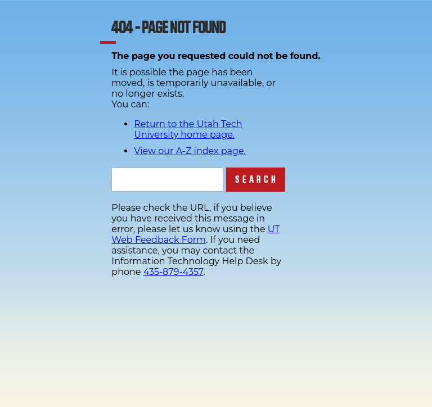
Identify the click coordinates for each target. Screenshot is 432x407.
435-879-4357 (173, 271)
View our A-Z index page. (190, 151)
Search (256, 179)
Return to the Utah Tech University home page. (188, 129)
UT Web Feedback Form (195, 234)
